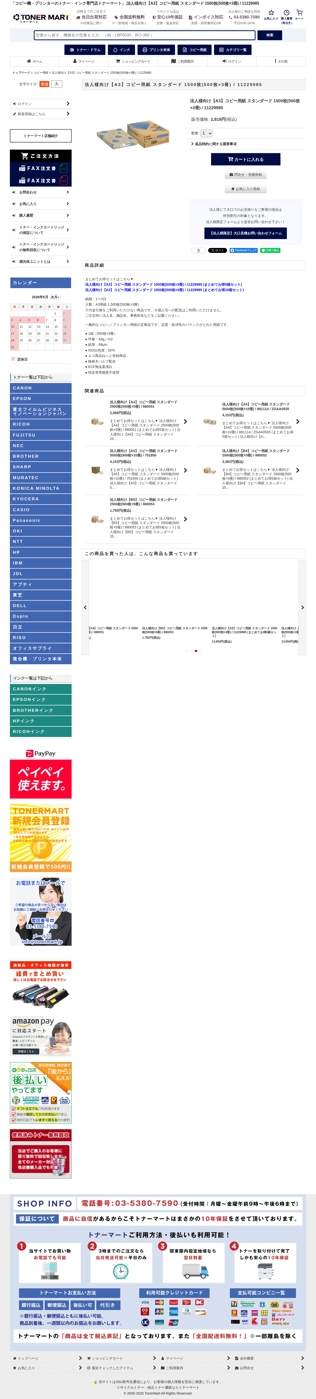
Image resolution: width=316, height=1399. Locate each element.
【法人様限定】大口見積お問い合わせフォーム (245, 233)
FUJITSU (24, 435)
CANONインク (30, 688)
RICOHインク (29, 731)
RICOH (21, 424)
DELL (20, 605)
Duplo (21, 616)
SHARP (22, 466)
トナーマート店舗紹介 (40, 136)
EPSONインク (29, 699)
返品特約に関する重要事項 (214, 144)
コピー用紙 (194, 49)
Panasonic (27, 520)
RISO (19, 637)
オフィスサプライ (32, 648)
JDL (18, 573)
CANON (22, 387)
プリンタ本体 (156, 49)
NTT (18, 541)
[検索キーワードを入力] (145, 35)
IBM (18, 562)
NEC (18, 445)
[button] (281, 61)
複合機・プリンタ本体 (37, 658)
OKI (18, 530)
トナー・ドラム (84, 49)
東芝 (18, 595)
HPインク (24, 720)
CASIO (21, 509)
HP (16, 552)
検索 (269, 35)
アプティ (23, 584)
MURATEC (26, 477)
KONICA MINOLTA (36, 488)
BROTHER (26, 456)
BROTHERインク (33, 710)
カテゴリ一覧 (233, 49)
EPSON (22, 398)
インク (121, 49)
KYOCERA (26, 498)
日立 (18, 627)
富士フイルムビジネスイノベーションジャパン (40, 411)
